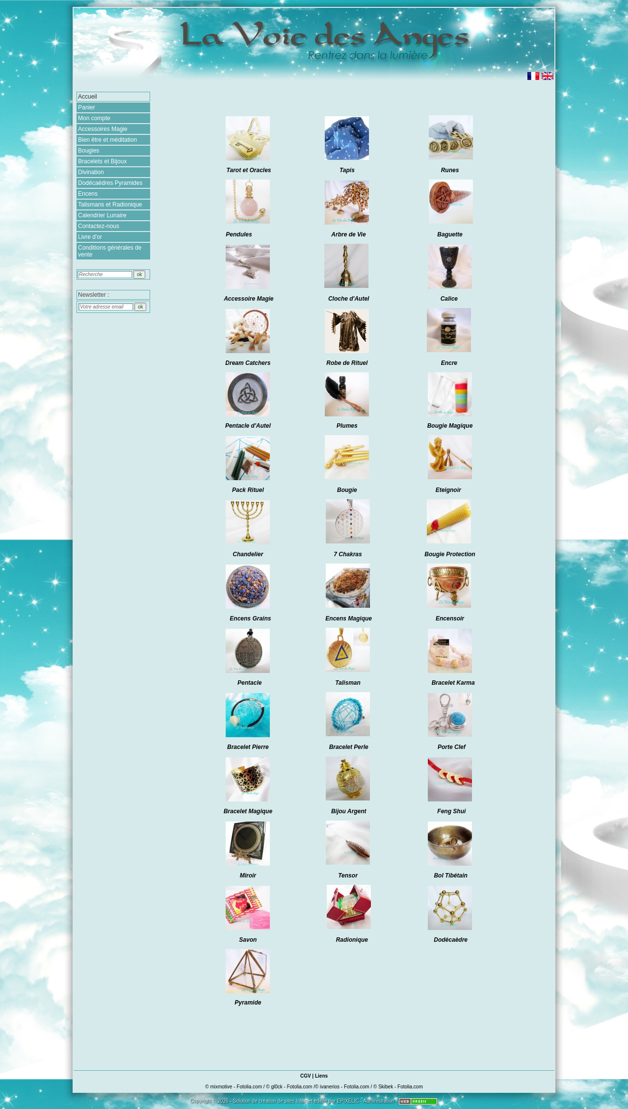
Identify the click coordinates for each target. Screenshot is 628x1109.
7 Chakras (348, 554)
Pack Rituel (248, 490)
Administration (378, 1101)
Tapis (347, 170)
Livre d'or (90, 236)
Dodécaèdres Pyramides (110, 183)
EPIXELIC (348, 1101)
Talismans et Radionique (110, 204)
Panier (86, 107)
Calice (449, 298)
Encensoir (450, 618)
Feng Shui (451, 811)
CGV (305, 1076)
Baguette (449, 234)
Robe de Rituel (346, 363)
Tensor (348, 875)
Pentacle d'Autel (248, 425)
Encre (449, 363)
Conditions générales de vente (109, 251)
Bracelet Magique (248, 811)
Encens (88, 193)
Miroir (248, 875)
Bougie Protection (449, 554)
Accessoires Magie (103, 129)
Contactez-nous (98, 226)
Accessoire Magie (248, 298)
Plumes (347, 425)
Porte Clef (452, 747)
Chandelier (248, 554)
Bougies (88, 150)
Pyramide (248, 1002)
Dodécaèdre (451, 939)
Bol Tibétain (450, 875)
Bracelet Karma (453, 682)
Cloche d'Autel (348, 298)
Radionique (352, 939)
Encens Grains (250, 618)
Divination (91, 172)
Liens (321, 1076)
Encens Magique (348, 618)
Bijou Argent (348, 811)
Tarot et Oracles (249, 170)
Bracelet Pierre (248, 747)
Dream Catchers (247, 363)
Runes (450, 170)
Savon (248, 939)
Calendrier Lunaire (102, 215)
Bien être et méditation (107, 139)
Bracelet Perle (348, 747)
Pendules (239, 234)
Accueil (87, 96)
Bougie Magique (450, 425)
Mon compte (94, 118)
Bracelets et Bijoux (102, 161)
